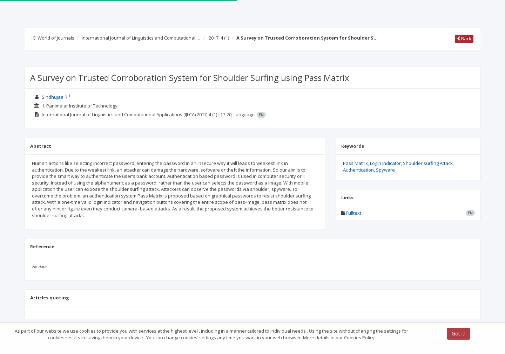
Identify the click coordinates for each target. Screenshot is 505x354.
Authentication (358, 170)
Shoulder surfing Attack (428, 163)
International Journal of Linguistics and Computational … (141, 38)
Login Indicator (385, 163)
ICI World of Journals (53, 38)
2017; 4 (219, 38)
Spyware (385, 170)
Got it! (458, 334)
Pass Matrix (355, 163)
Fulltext (353, 213)
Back (464, 38)
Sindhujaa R (54, 97)
